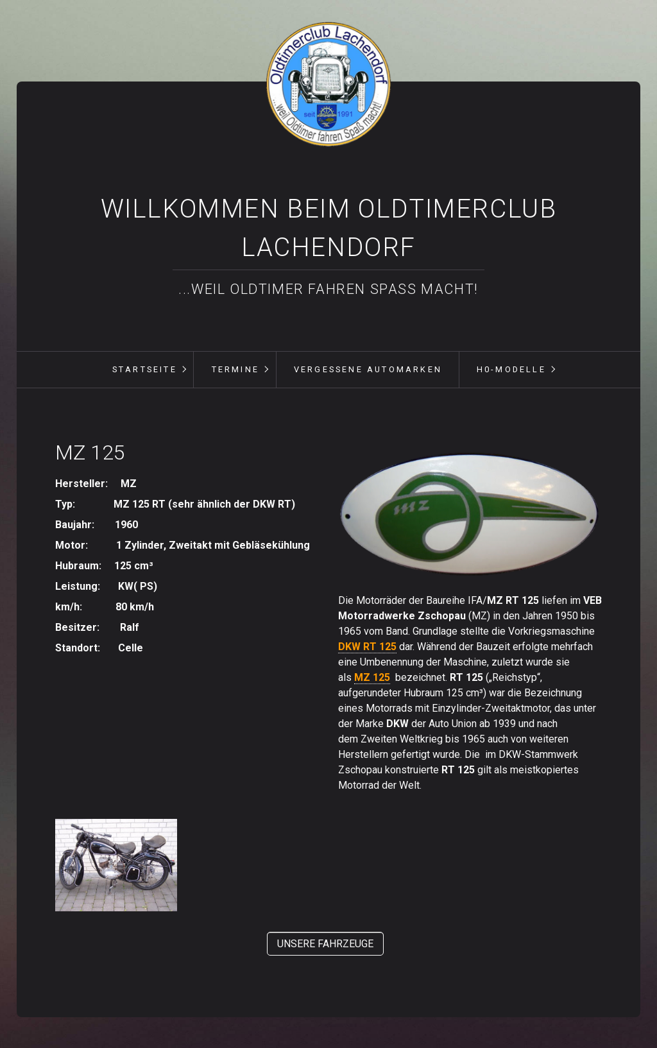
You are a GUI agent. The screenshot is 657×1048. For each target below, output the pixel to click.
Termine (235, 369)
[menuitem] (144, 370)
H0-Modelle (511, 369)
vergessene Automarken (368, 369)
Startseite (144, 369)
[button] (325, 944)
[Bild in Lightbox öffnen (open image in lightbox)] (470, 515)
